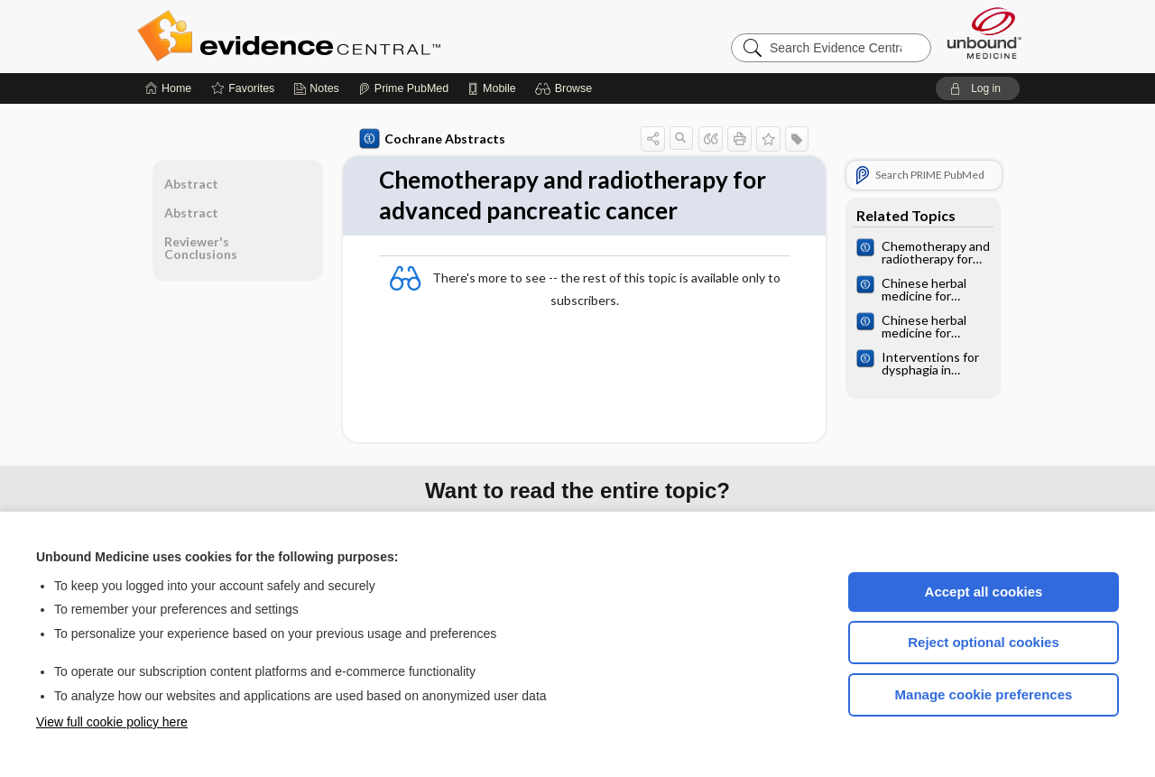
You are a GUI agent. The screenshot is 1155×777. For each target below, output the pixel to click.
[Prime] (403, 88)
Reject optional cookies (983, 642)
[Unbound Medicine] (984, 33)
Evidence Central (361, 36)
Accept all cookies (984, 591)
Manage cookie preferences (984, 694)
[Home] (168, 88)
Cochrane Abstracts (432, 139)
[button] (566, 88)
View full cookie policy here (112, 722)
